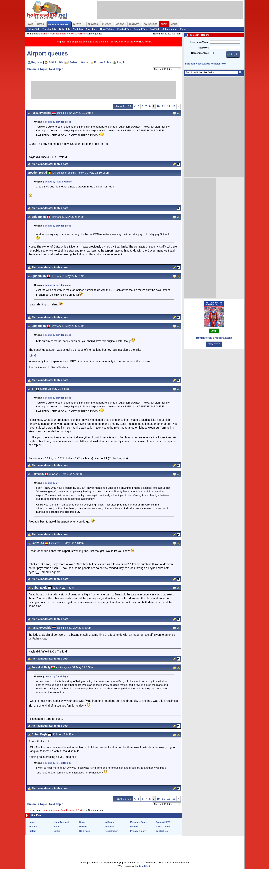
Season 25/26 (163, 822)
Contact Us (162, 831)
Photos (83, 826)
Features (109, 826)
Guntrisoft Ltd (142, 866)
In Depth (109, 822)
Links (57, 831)
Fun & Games (163, 826)
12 (168, 106)
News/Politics (107, 29)
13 (173, 106)
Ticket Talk (64, 29)
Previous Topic (37, 69)
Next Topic (56, 69)
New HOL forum (142, 41)
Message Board (58, 33)
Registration (111, 831)
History (33, 831)
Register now (218, 63)
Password (203, 47)
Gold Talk (154, 29)
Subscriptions (169, 29)
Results (33, 826)
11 (163, 106)
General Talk (140, 29)
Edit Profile (56, 62)
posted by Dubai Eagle (56, 676)
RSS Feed (84, 831)
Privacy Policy (138, 831)
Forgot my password (197, 63)
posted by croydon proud (58, 122)
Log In (121, 62)
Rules (183, 29)
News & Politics (77, 33)
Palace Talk (34, 29)
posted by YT (52, 483)
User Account (61, 822)
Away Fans (91, 29)
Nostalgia (78, 29)
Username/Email (199, 42)
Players (134, 826)
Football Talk (124, 29)
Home (44, 33)
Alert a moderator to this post (49, 163)
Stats (57, 826)
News (82, 822)
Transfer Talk (49, 29)
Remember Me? (200, 53)
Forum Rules (102, 62)
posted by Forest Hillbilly (58, 763)
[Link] (32, 355)
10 (158, 106)
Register (36, 62)
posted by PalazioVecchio (58, 181)
